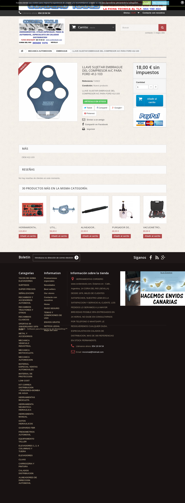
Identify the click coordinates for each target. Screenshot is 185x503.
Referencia (87, 81)
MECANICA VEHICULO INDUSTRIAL (25, 343)
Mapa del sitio (51, 330)
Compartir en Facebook (96, 124)
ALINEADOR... (88, 227)
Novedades (49, 285)
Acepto (147, 3)
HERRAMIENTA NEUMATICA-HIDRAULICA (26, 407)
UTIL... (53, 227)
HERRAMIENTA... (28, 227)
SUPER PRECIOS (27, 289)
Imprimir (91, 129)
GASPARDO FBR (27, 428)
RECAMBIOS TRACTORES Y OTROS (26, 310)
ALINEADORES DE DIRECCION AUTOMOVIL (28, 480)
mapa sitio (160, 33)
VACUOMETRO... (152, 227)
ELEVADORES (26, 455)
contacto (149, 33)
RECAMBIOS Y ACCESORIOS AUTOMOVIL (26, 300)
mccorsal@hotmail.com (93, 352)
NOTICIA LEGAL (52, 326)
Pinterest (89, 113)
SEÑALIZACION (26, 293)
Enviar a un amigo (96, 120)
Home (47, 304)
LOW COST (24, 380)
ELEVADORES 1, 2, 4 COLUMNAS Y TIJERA (29, 449)
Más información (160, 3)
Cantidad (140, 82)
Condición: (87, 85)
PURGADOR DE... (121, 227)
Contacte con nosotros (154, 13)
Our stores (49, 293)
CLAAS (22, 459)
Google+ (117, 108)
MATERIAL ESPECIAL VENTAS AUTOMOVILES (28, 367)
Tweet (88, 108)
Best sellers (49, 289)
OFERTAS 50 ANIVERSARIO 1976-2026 (29, 327)
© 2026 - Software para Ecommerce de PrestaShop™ (43, 494)
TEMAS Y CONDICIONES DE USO (53, 315)
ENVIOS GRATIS (52, 322)
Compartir (102, 108)
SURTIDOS (24, 285)
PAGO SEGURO (51, 308)
